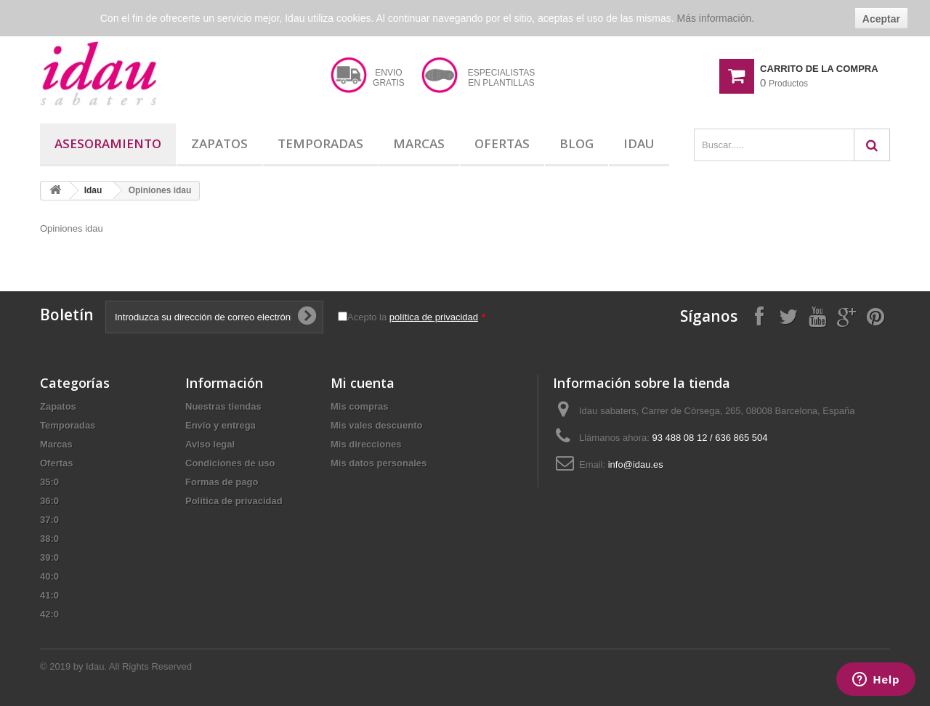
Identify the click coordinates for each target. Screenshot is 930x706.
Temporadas (320, 143)
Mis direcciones (366, 444)
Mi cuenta (363, 382)
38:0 (49, 538)
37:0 (49, 519)
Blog (576, 143)
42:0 (49, 614)
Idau (639, 143)
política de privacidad (433, 317)
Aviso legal (210, 444)
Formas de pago (221, 481)
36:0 (49, 500)
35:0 (49, 481)
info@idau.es (635, 464)
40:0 (49, 576)
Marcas (419, 143)
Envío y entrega (220, 425)
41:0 (49, 595)
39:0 (49, 557)
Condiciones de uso (230, 463)
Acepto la (416, 317)
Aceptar (881, 19)
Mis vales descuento (376, 425)
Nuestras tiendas (223, 406)
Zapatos (219, 143)
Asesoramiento (107, 143)
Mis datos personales (378, 463)
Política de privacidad (234, 500)
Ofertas (502, 143)
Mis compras (359, 406)
